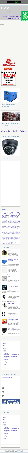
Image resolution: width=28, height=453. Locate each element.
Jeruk (15, 231)
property (12, 227)
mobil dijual (12, 238)
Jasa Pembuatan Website (12, 267)
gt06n (6, 237)
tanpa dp (14, 242)
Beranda (15, 131)
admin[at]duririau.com (8, 377)
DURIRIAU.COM (10, 18)
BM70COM (11, 450)
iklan (18, 226)
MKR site (18, 451)
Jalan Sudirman (5, 231)
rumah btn (17, 239)
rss (17, 227)
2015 (4, 351)
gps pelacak (18, 221)
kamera (14, 214)
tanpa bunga (10, 242)
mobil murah (17, 238)
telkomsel (18, 242)
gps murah (9, 226)
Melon (6, 232)
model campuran (14, 216)
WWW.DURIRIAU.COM (20, 450)
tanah (9, 220)
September (6, 359)
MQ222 (9, 312)
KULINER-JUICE (17, 18)
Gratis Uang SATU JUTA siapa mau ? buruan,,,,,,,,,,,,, (10, 124)
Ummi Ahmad (4, 234)
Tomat (18, 233)
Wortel (8, 234)
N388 (9, 276)
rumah (17, 220)
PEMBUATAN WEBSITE (20, 16)
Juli (4, 361)
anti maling (12, 234)
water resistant (8, 243)
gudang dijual (13, 237)
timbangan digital (10, 228)
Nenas (10, 232)
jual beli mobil (7, 223)
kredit (13, 220)
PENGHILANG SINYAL (11, 16)
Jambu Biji (10, 231)
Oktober (5, 353)
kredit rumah (13, 217)
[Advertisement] (14, 39)
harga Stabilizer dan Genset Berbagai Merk (8, 105)
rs (15, 227)
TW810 (9, 250)
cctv (8, 221)
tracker (4, 243)
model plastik (5, 216)
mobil (9, 222)
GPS (6, 16)
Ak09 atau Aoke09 (11, 303)
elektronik (15, 222)
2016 (4, 350)
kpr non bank (16, 223)
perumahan (4, 221)
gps (11, 221)
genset (3, 237)
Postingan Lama (23, 131)
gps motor (4, 226)
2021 (4, 342)
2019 (4, 345)
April (5, 364)
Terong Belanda (10, 233)
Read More (18, 109)
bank (14, 221)
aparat (16, 234)
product (13, 239)
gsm (3, 212)
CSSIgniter (10, 451)
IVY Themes (21, 451)
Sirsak (6, 233)
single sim (4, 215)
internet (3, 227)
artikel (19, 234)
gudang (9, 237)
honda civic (18, 237)
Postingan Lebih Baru (5, 131)
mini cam (7, 238)
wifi (11, 243)
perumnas (7, 227)
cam (12, 222)
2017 (4, 348)
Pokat (13, 232)
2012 (4, 368)
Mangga (3, 232)
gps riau (14, 226)
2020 (4, 343)
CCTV (4, 16)
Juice (18, 231)
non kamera (4, 217)
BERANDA (3, 14)
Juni (5, 362)
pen (9, 239)
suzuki (3, 242)
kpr (11, 223)
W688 (9, 285)
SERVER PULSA (18, 14)
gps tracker (5, 222)
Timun (15, 233)
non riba (3, 239)
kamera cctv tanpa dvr (12, 328)
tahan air (6, 242)
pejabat (7, 239)
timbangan (3, 228)
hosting (4, 238)
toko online (16, 228)
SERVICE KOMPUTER (10, 14)
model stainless (13, 215)
